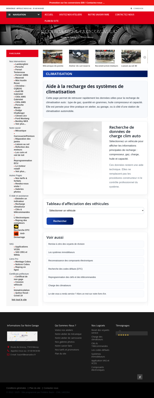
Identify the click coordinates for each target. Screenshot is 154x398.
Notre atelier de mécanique (68, 334)
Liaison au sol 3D (129, 65)
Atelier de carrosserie (79, 65)
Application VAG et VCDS (100, 362)
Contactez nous (51, 388)
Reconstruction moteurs (106, 65)
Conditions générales (16, 388)
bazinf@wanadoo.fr (26, 354)
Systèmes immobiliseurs (98, 355)
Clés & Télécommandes (99, 344)
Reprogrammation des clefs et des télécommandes (72, 277)
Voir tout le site (19, 299)
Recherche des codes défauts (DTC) (65, 269)
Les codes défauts (100, 350)
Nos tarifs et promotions (67, 349)
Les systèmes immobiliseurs (61, 252)
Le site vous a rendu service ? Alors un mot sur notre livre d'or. (77, 294)
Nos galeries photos (65, 341)
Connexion (137, 8)
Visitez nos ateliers (64, 330)
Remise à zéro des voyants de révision (66, 244)
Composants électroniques (98, 368)
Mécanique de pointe (53, 65)
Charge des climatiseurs (59, 285)
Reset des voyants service (100, 331)
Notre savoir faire (63, 345)
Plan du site (60, 353)
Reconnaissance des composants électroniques (70, 260)
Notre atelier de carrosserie (68, 337)
